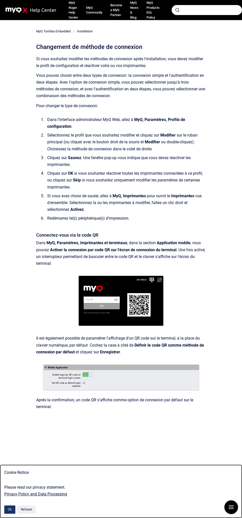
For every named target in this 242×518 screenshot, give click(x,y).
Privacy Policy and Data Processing (35, 494)
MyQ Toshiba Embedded (53, 31)
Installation (85, 31)
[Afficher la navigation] (231, 507)
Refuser (26, 509)
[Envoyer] (177, 10)
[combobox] (207, 10)
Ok (10, 509)
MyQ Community (94, 10)
